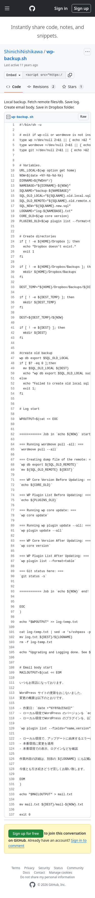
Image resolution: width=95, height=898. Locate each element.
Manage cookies (60, 872)
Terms (15, 868)
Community (75, 868)
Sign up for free (26, 833)
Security (44, 868)
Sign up (81, 8)
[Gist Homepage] (32, 8)
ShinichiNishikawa (23, 51)
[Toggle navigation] (7, 8)
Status (58, 868)
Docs (26, 872)
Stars (73, 86)
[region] (47, 470)
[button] (70, 75)
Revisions (41, 86)
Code (13, 86)
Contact (39, 872)
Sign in (61, 8)
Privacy (29, 868)
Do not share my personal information (47, 877)
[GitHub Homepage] (32, 885)
